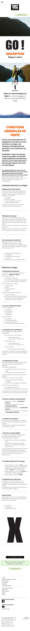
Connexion (26, 617)
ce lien (21, 96)
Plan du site (13, 617)
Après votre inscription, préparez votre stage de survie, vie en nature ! (15, 562)
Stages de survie (5, 579)
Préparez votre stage (6, 585)
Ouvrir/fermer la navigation (15, 2)
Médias (3, 592)
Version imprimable (6, 617)
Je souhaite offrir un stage (15, 557)
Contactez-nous (21, 14)
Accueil (3, 577)
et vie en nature (12, 579)
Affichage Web (26, 618)
